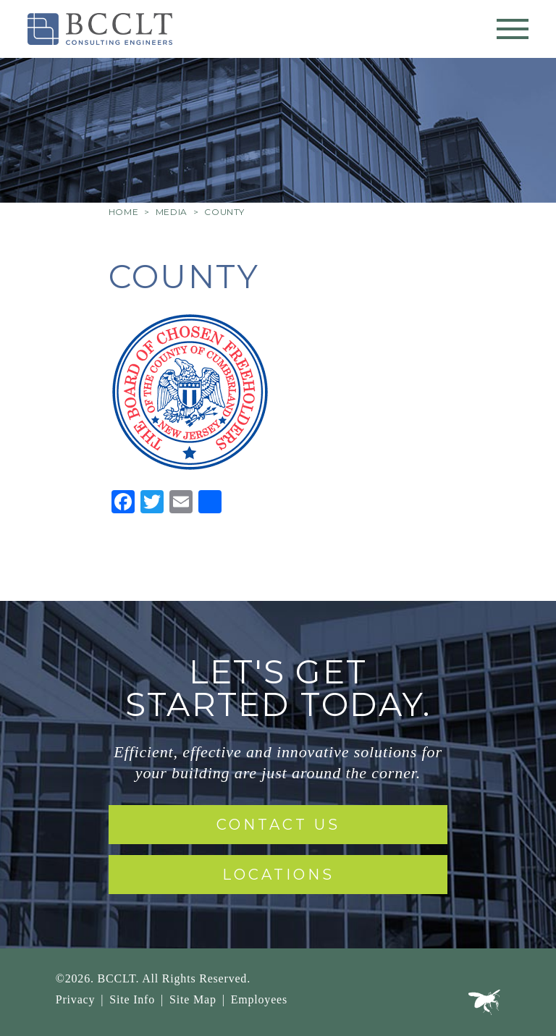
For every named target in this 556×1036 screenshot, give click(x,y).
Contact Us (278, 824)
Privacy (75, 999)
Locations (278, 874)
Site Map (192, 999)
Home (123, 211)
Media (172, 211)
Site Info (132, 999)
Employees (259, 999)
